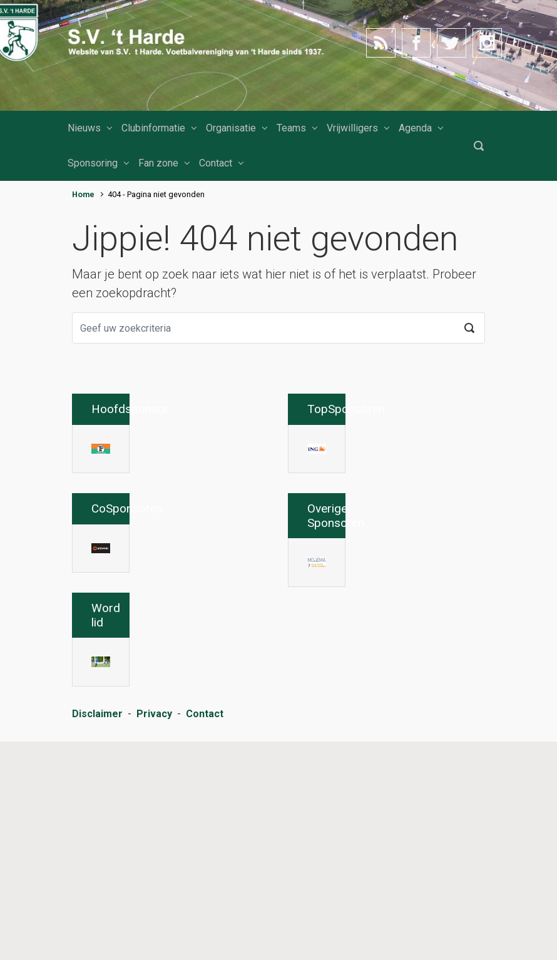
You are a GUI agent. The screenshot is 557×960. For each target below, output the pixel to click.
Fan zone (158, 163)
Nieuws (84, 128)
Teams (291, 128)
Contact (215, 163)
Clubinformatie (153, 128)
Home (83, 194)
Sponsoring (93, 163)
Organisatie (231, 128)
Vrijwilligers (352, 128)
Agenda (415, 128)
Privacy (154, 932)
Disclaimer (97, 932)
